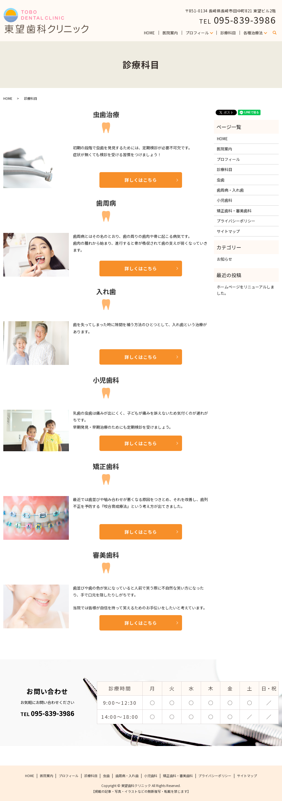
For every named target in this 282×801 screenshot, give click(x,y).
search (277, 33)
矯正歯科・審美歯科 (234, 210)
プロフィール (197, 32)
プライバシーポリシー (236, 221)
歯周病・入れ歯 (230, 190)
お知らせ (224, 259)
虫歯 (220, 180)
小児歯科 (224, 200)
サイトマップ (228, 231)
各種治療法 (253, 32)
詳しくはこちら (140, 180)
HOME (149, 32)
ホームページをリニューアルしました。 (245, 290)
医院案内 (170, 32)
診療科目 (228, 32)
